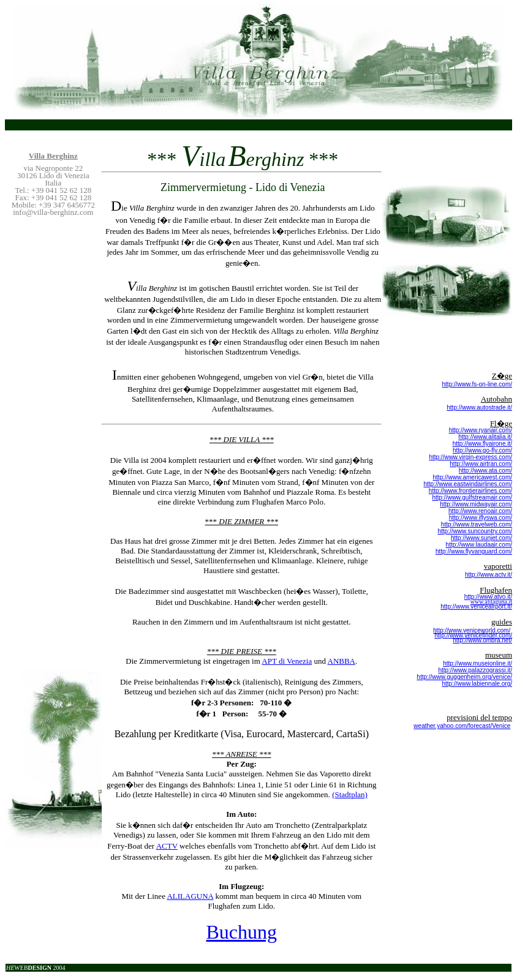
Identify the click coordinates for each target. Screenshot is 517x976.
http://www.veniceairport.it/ (476, 606)
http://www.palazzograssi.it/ (475, 670)
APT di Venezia (287, 661)
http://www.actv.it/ (488, 574)
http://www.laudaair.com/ (479, 544)
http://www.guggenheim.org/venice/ (464, 677)
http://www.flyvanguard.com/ (474, 551)
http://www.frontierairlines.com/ (470, 490)
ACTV (167, 845)
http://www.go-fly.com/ (482, 450)
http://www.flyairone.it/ (482, 443)
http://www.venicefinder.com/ (473, 635)
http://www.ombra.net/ (482, 640)
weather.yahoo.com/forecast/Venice (461, 726)
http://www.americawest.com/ (472, 477)
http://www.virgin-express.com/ (470, 457)
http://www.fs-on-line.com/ (477, 384)
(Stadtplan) (350, 794)
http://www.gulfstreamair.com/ (472, 497)
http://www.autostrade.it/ (479, 407)
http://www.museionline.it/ (477, 663)
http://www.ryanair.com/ (480, 430)
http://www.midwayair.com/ (476, 504)
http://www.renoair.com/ (480, 511)
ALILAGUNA (190, 896)
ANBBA (342, 661)
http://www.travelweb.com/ (476, 524)
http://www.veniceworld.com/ (471, 630)
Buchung (241, 932)
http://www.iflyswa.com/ (480, 517)
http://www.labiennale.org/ (477, 683)
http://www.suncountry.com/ (474, 531)
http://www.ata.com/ (485, 470)
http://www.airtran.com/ (481, 463)
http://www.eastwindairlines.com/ (467, 484)
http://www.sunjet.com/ (481, 538)
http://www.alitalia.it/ (485, 437)
